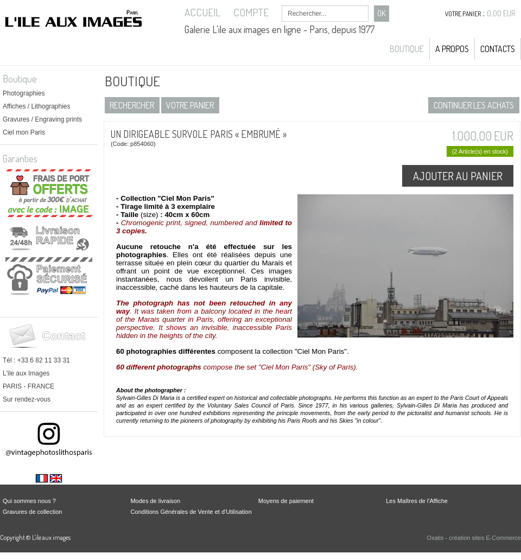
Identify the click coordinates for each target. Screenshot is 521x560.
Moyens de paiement (286, 501)
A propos (452, 48)
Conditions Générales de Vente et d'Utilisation (190, 511)
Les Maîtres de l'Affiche (417, 501)
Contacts (497, 48)
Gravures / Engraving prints (42, 119)
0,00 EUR (501, 13)
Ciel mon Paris (24, 132)
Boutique (407, 48)
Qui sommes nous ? (29, 501)
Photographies (24, 93)
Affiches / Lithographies (37, 106)
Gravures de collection (32, 511)
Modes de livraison (155, 501)
